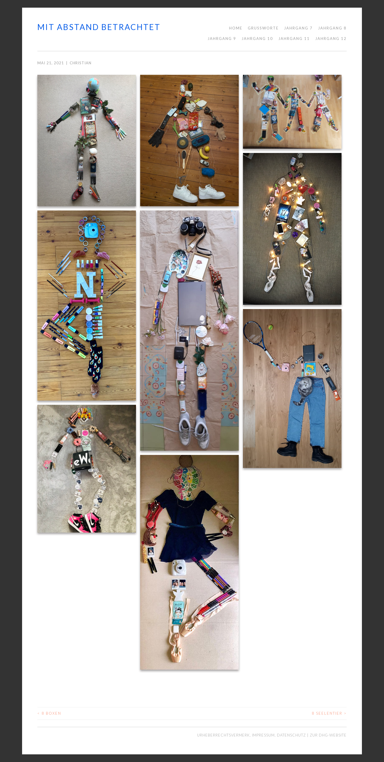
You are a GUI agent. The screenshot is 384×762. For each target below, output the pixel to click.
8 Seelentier (329, 713)
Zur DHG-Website (328, 735)
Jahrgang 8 (332, 28)
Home (235, 28)
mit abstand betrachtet (99, 27)
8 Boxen (49, 713)
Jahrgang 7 (298, 28)
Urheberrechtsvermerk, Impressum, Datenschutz (252, 735)
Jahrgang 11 (294, 38)
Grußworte (263, 28)
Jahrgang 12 (331, 38)
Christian (80, 63)
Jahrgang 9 (222, 38)
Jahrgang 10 (257, 38)
